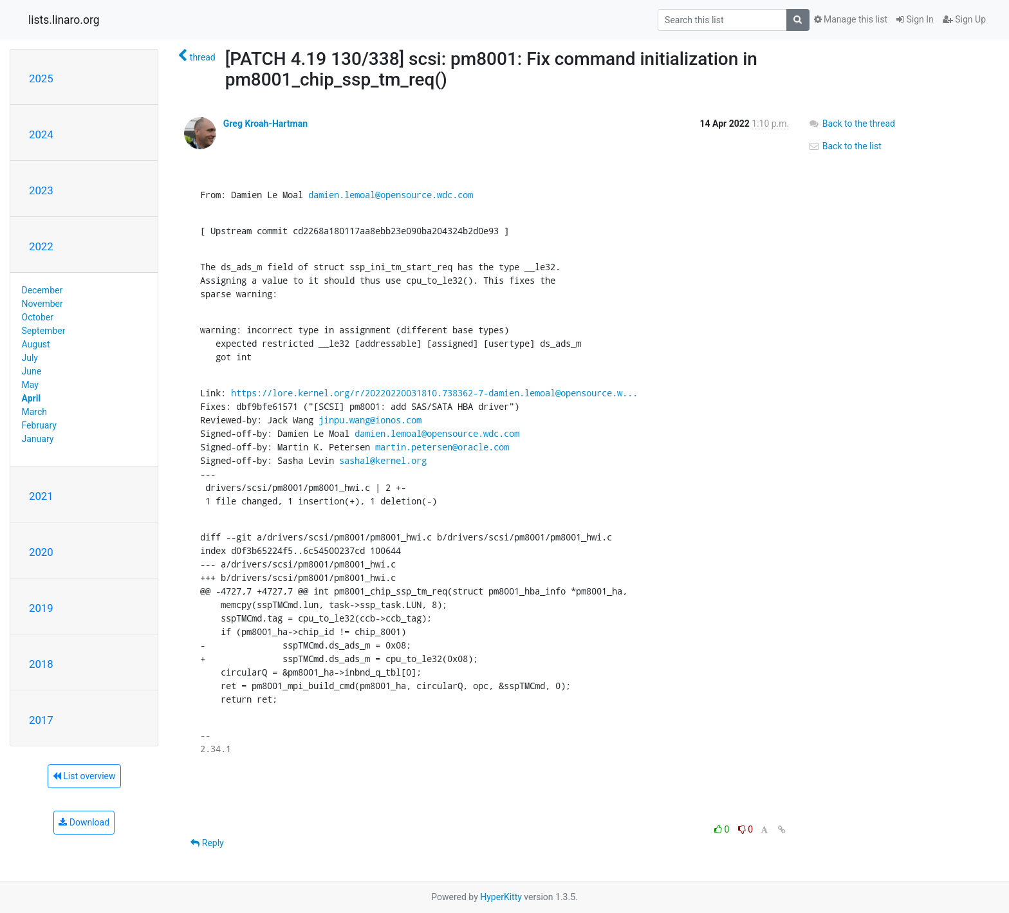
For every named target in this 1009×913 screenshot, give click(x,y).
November (42, 304)
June (32, 371)
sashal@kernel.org (383, 460)
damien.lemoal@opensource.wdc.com (390, 195)
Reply (206, 843)
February (39, 425)
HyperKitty (501, 897)
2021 (41, 496)
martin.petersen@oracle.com (442, 447)
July (30, 358)
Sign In (915, 19)
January (38, 439)
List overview (84, 776)
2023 (41, 190)
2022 (41, 246)
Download (84, 822)
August (36, 344)
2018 (41, 664)
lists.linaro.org (64, 20)
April (31, 398)
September (44, 331)
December (42, 290)
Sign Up (964, 19)
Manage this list (850, 19)
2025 (41, 78)
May (30, 385)
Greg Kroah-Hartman (265, 123)
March (35, 412)
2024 (41, 134)
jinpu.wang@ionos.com (370, 420)
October (37, 317)
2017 (41, 720)
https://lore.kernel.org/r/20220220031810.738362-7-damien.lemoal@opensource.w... (434, 393)
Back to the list (844, 146)
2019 (41, 608)
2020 (41, 552)
